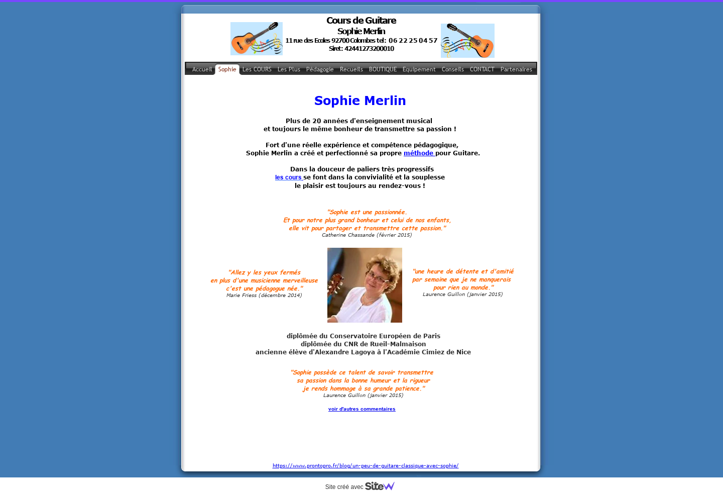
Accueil (202, 69)
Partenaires (516, 69)
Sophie (227, 69)
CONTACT (482, 69)
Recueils (351, 69)
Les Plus (289, 69)
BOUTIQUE (383, 69)
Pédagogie (320, 69)
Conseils (453, 69)
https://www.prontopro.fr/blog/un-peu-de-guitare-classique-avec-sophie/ (366, 438)
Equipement (419, 69)
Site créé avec (364, 486)
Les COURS (257, 69)
